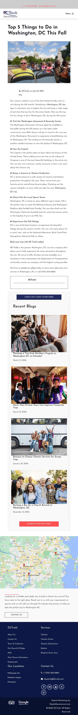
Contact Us (16, 615)
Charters (44, 635)
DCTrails (25, 91)
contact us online (28, 268)
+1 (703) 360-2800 (50, 673)
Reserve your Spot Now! (39, 524)
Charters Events (47, 639)
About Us (11, 635)
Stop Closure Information (18, 657)
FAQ (9, 653)
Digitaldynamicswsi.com (60, 704)
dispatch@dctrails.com (52, 679)
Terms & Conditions (15, 644)
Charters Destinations (49, 644)
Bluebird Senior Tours (49, 653)
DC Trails (14, 248)
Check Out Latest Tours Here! (39, 297)
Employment (13, 662)
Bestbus (44, 648)
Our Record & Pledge (16, 648)
